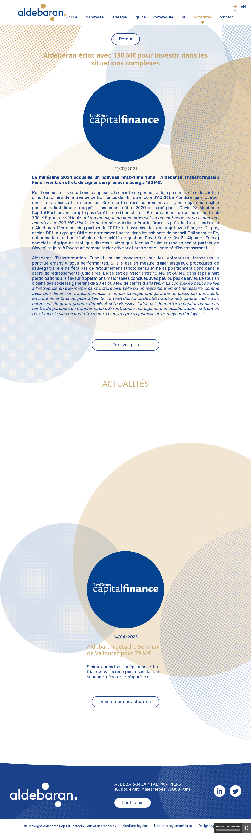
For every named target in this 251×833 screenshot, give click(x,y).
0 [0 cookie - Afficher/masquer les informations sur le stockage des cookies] (247, 828)
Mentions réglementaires (173, 826)
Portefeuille (162, 17)
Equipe (140, 17)
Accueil (72, 17)
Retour (125, 39)
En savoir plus (125, 344)
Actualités (203, 17)
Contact (226, 17)
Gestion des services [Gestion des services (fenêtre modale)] (228, 828)
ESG (183, 17)
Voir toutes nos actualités (126, 701)
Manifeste (95, 17)
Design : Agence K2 (213, 826)
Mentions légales (135, 826)
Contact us (132, 802)
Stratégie (118, 17)
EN (243, 6)
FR (235, 6)
